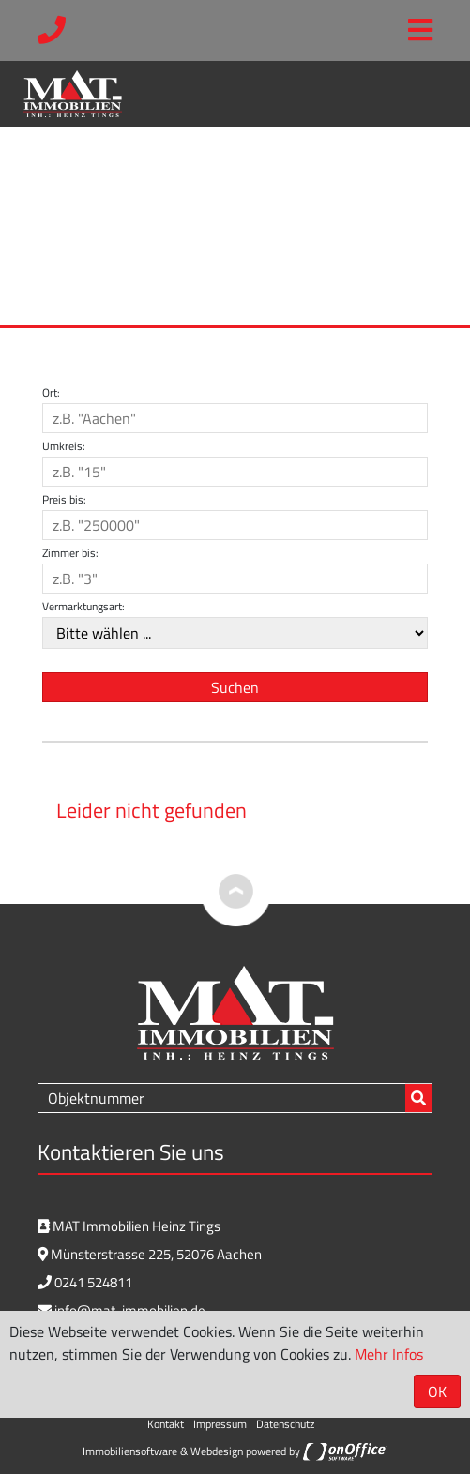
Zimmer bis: (70, 553)
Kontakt (165, 1424)
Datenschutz (285, 1424)
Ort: (51, 392)
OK (437, 1391)
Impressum (220, 1424)
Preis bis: (64, 499)
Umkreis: (63, 446)
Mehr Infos (389, 1354)
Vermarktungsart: (83, 606)
